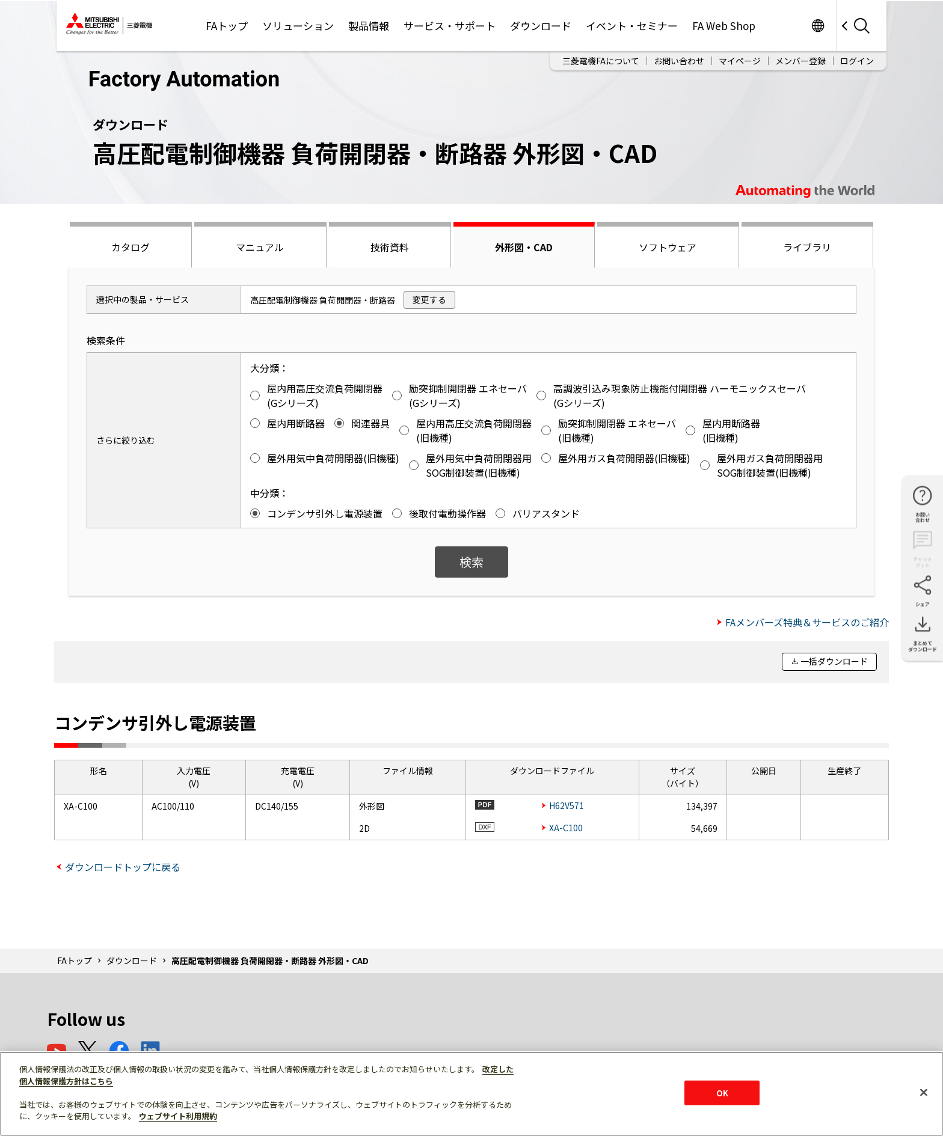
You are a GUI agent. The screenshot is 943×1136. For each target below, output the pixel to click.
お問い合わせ (679, 61)
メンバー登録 (800, 61)
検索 (471, 561)
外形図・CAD (524, 247)
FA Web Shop (723, 25)
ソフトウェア (667, 247)
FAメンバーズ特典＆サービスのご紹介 (807, 622)
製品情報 (368, 25)
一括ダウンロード (834, 661)
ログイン (857, 61)
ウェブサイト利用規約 (178, 1116)
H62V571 (566, 805)
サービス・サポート (450, 25)
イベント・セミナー (632, 25)
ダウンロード (540, 25)
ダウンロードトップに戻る (122, 867)
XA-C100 (566, 828)
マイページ (740, 61)
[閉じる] (924, 1092)
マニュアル (260, 247)
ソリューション (298, 25)
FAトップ (227, 25)
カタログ (130, 247)
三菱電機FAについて (600, 61)
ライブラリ (807, 247)
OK (722, 1092)
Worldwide (817, 25)
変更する (429, 299)
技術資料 (389, 247)
